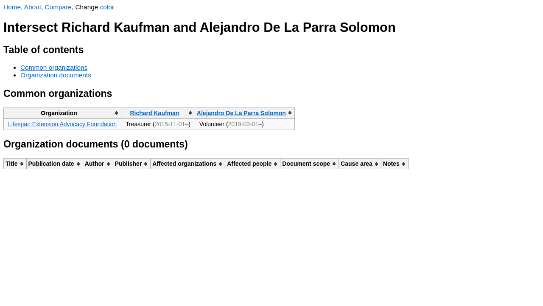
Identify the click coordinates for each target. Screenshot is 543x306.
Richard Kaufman (154, 113)
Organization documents (55, 75)
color (107, 7)
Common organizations (53, 67)
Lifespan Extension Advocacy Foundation (62, 124)
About (32, 7)
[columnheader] (62, 113)
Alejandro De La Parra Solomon (241, 113)
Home (12, 7)
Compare (58, 7)
